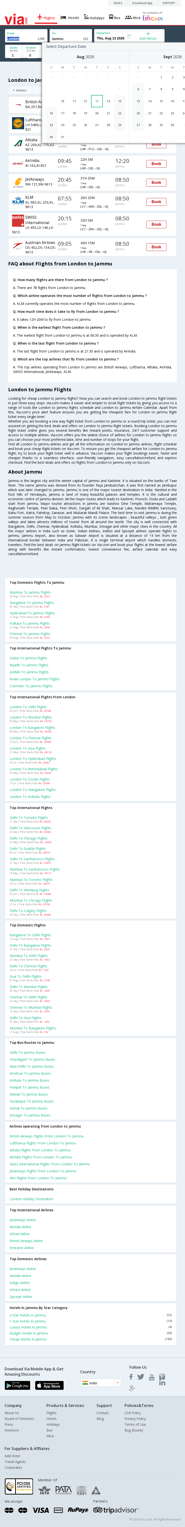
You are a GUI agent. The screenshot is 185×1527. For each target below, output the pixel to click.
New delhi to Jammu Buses (32, 1066)
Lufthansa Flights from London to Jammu (43, 1143)
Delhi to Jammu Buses (28, 1052)
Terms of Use (135, 1424)
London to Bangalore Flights (32, 727)
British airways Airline (26, 1240)
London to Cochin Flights (30, 779)
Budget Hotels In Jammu (91, 1333)
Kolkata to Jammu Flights (30, 623)
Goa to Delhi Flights (25, 976)
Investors (12, 1430)
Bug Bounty (134, 1430)
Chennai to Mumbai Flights (31, 1007)
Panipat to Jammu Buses (29, 1087)
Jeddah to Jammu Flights (29, 672)
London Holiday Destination (31, 1199)
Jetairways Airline (23, 1220)
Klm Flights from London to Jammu (38, 1178)
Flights (51, 1413)
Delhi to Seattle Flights (28, 848)
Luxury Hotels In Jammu (91, 1327)
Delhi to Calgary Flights (28, 910)
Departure (103, 33)
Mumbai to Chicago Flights (31, 900)
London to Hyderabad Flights (33, 758)
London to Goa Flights (28, 748)
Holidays (53, 1424)
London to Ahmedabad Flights (34, 769)
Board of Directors (19, 1418)
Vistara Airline (20, 1289)
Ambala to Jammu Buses (29, 1080)
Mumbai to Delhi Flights (29, 955)
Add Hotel (12, 1456)
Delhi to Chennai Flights (28, 966)
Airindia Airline (20, 1227)
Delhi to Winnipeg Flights (29, 890)
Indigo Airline (20, 1282)
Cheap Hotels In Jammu (91, 1339)
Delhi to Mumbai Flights (29, 986)
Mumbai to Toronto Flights (31, 879)
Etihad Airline (20, 1234)
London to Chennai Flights (31, 738)
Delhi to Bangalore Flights (30, 945)
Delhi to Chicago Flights (28, 838)
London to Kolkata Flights (30, 796)
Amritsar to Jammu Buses (30, 1073)
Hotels (51, 1418)
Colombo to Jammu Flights (31, 686)
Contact (103, 1413)
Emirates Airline (22, 1247)
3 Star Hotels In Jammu (91, 1315)
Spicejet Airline (21, 1296)
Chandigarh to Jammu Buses (32, 1059)
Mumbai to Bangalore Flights (33, 1028)
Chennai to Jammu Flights (30, 633)
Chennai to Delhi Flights (28, 997)
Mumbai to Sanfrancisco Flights (35, 869)
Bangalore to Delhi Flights (30, 935)
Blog (100, 1418)
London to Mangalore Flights (33, 789)
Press (9, 1424)
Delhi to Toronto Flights (29, 817)
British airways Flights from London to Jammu (46, 1136)
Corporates (13, 1467)
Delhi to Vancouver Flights (30, 828)
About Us (12, 1413)
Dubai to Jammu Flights (28, 658)
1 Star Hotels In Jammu (91, 1321)
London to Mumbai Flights (31, 717)
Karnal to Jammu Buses (28, 1108)
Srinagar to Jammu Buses (30, 1115)
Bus (49, 1430)
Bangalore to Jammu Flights (32, 602)
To (54, 33)
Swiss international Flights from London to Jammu (50, 1164)
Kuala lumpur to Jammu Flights (35, 679)
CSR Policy (133, 1413)
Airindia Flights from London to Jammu (41, 1157)
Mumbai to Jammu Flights (30, 592)
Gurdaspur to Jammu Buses (32, 1101)
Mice (50, 1436)
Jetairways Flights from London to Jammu (43, 1171)
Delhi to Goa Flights (25, 1017)
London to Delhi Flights (28, 707)
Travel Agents (15, 1461)
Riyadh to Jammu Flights (29, 665)
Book (156, 144)
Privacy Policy (135, 1418)
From (10, 33)
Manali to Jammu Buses (29, 1094)
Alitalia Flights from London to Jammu (40, 1150)
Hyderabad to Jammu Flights (32, 613)
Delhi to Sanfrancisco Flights (32, 859)
